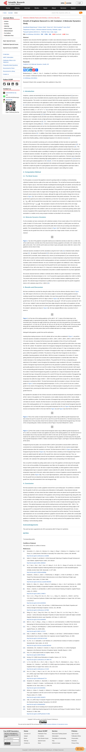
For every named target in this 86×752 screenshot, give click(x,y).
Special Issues (42, 740)
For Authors (7, 33)
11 (45, 121)
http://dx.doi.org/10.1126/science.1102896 (38, 556)
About (54, 8)
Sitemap (26, 740)
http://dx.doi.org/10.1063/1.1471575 (36, 631)
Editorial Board (8, 30)
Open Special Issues (9, 41)
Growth (44, 64)
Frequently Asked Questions (10, 65)
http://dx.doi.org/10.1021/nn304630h (36, 619)
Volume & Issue (56, 743)
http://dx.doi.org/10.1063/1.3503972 (36, 697)
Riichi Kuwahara (58, 27)
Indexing (6, 26)
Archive (6, 23)
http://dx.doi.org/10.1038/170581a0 (36, 655)
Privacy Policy (75, 743)
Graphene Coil (27, 64)
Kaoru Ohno (66, 27)
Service (54, 731)
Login (79, 3)
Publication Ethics (76, 736)
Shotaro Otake (42, 27)
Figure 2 (55, 298)
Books (37, 8)
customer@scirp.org (11, 92)
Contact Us (27, 743)
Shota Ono (50, 27)
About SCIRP (42, 731)
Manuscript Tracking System (59, 733)
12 (42, 123)
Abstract (26, 37)
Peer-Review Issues (43, 738)
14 (69, 138)
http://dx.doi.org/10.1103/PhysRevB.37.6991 (38, 714)
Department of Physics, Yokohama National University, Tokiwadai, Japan (42, 29)
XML (50, 34)
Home (8, 8)
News (45, 8)
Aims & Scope (8, 28)
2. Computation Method (32, 172)
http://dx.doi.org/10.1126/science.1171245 (38, 669)
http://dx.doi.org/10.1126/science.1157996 (38, 610)
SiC (48, 64)
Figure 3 (30, 383)
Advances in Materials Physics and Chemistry (35, 17)
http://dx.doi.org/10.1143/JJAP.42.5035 (37, 638)
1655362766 (9, 99)
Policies (74, 731)
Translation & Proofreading (59, 738)
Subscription (55, 736)
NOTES (26, 533)
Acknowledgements (30, 525)
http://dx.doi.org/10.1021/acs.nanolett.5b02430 (39, 645)
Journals (27, 8)
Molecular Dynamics (36, 64)
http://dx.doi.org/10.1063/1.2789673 (36, 593)
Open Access (75, 733)
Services (63, 8)
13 (37, 133)
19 (48, 161)
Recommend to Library (9, 71)
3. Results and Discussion (33, 287)
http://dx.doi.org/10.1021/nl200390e (36, 688)
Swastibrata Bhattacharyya (30, 27)
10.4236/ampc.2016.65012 (33, 34)
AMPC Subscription (8, 57)
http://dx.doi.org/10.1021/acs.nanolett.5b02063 (39, 581)
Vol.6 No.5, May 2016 (53, 17)
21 (63, 250)
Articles (17, 8)
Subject (26, 736)
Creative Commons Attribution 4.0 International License (55, 724)
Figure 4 (67, 406)
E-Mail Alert (6, 54)
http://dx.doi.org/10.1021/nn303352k (36, 603)
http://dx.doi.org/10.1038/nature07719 (37, 678)
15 (77, 144)
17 (72, 158)
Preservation (75, 738)
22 (29, 253)
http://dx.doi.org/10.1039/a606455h (36, 704)
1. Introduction (28, 91)
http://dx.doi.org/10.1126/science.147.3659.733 (39, 659)
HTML (46, 34)
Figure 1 (30, 196)
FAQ (53, 740)
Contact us (6, 74)
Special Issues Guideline (10, 48)
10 (24, 622)
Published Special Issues (10, 44)
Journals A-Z (27, 733)
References (26, 548)
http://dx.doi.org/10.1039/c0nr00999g (36, 572)
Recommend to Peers (8, 68)
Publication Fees (9, 35)
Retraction (74, 740)
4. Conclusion (28, 483)
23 (24, 709)
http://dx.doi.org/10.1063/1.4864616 (36, 563)
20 (50, 161)
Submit (73, 8)
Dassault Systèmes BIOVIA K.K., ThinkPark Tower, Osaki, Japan (40, 32)
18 (75, 158)
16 (75, 146)
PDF (42, 34)
